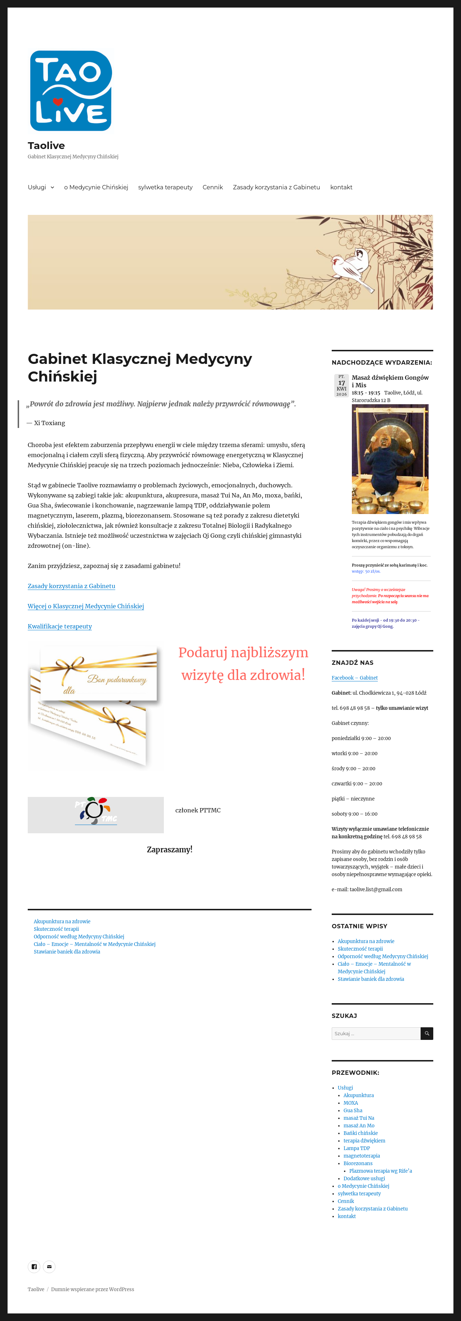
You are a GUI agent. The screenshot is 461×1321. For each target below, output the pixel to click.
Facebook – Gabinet (355, 678)
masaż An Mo (359, 1126)
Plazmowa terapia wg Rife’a (380, 1171)
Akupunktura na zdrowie (62, 922)
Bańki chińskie (361, 1133)
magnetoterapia (362, 1156)
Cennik (213, 187)
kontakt (341, 187)
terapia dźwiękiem (364, 1141)
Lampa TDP (357, 1148)
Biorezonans (358, 1163)
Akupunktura (359, 1095)
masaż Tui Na (359, 1118)
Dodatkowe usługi (364, 1179)
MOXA (351, 1103)
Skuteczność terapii (56, 929)
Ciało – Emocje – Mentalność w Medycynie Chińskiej (95, 944)
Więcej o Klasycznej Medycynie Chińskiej (86, 606)
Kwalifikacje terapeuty (60, 626)
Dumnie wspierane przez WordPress (92, 1289)
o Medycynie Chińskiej (96, 187)
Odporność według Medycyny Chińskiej (79, 937)
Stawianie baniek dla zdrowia (67, 952)
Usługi (37, 187)
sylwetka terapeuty (165, 187)
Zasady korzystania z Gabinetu (276, 187)
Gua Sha (353, 1111)
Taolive (46, 145)
